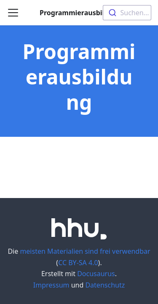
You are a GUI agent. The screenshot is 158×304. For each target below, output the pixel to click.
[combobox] (127, 12)
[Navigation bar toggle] (13, 12)
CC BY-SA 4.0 (78, 262)
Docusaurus (96, 273)
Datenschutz (105, 285)
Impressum (51, 285)
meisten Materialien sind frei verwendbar (85, 251)
